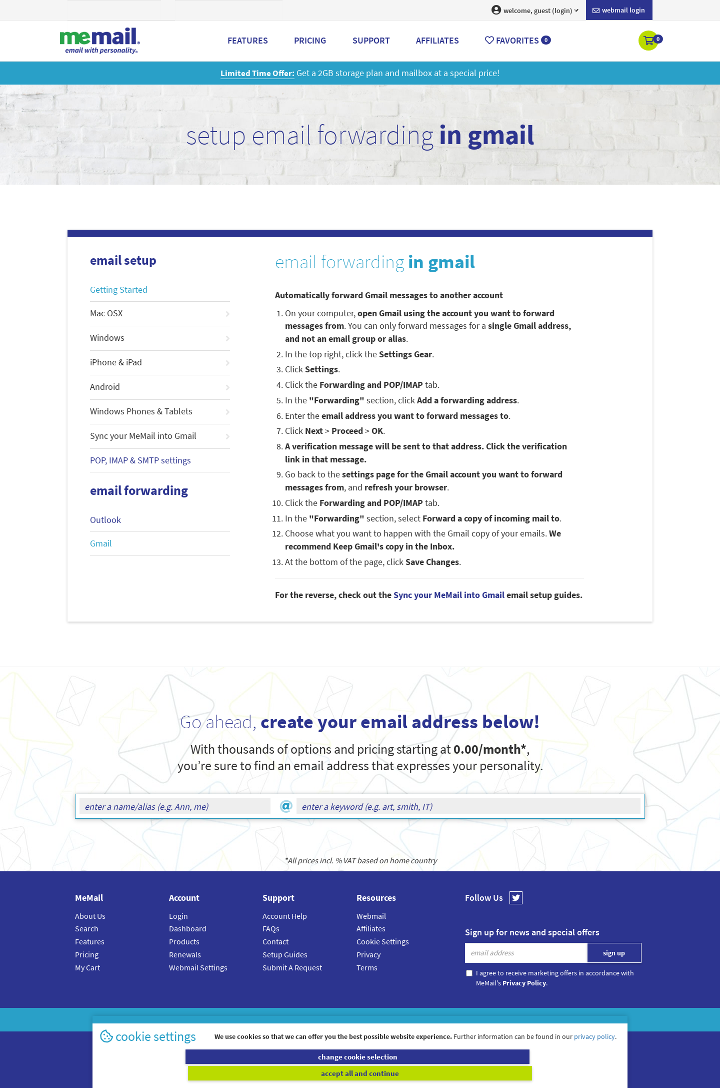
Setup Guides (285, 954)
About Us (90, 916)
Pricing (86, 954)
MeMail (295, 1019)
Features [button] (248, 40)
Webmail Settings (198, 967)
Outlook (105, 519)
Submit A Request (292, 967)
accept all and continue (492, 1073)
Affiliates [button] (437, 40)
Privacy (368, 954)
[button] (649, 41)
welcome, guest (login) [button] (535, 10)
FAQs (271, 928)
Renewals (185, 954)
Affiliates (371, 928)
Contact (275, 941)
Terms (367, 967)
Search (86, 928)
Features (89, 941)
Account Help (284, 916)
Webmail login (618, 11)
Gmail (101, 543)
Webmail (371, 916)
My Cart (87, 967)
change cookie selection (229, 1073)
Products (184, 941)
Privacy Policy (383, 1019)
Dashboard (187, 928)
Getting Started (119, 289)
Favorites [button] (518, 40)
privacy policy (594, 1052)
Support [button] (371, 40)
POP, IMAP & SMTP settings (140, 460)
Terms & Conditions (428, 1019)
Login (178, 916)
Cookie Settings (382, 941)
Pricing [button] (310, 40)
